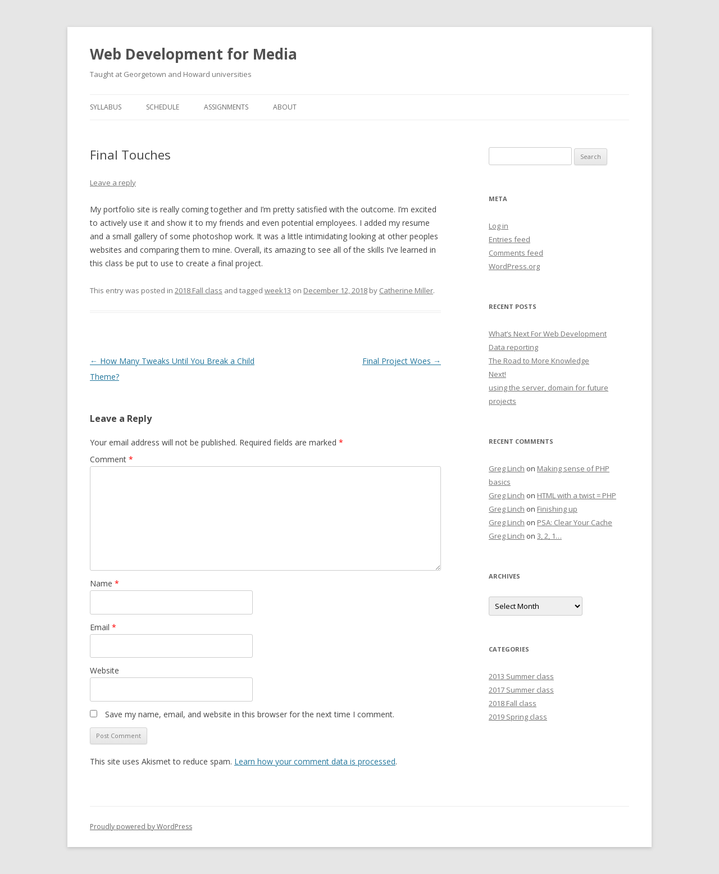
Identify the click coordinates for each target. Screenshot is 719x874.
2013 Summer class (521, 676)
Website (104, 670)
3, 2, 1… (549, 536)
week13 (278, 290)
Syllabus (105, 107)
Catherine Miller (406, 290)
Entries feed (509, 239)
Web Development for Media (193, 54)
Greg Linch (507, 468)
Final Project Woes (401, 361)
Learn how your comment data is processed (314, 761)
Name (104, 583)
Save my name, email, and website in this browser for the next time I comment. (249, 714)
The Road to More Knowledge (539, 361)
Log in (498, 226)
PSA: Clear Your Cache (574, 522)
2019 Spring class (518, 717)
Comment (111, 459)
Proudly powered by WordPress (141, 826)
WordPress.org (514, 266)
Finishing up (557, 509)
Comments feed (516, 253)
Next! (497, 374)
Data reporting (513, 347)
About (285, 107)
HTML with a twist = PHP (576, 495)
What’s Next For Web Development (548, 334)
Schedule (162, 107)
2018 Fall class (198, 290)
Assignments (226, 107)
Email (103, 627)
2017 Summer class (521, 690)
